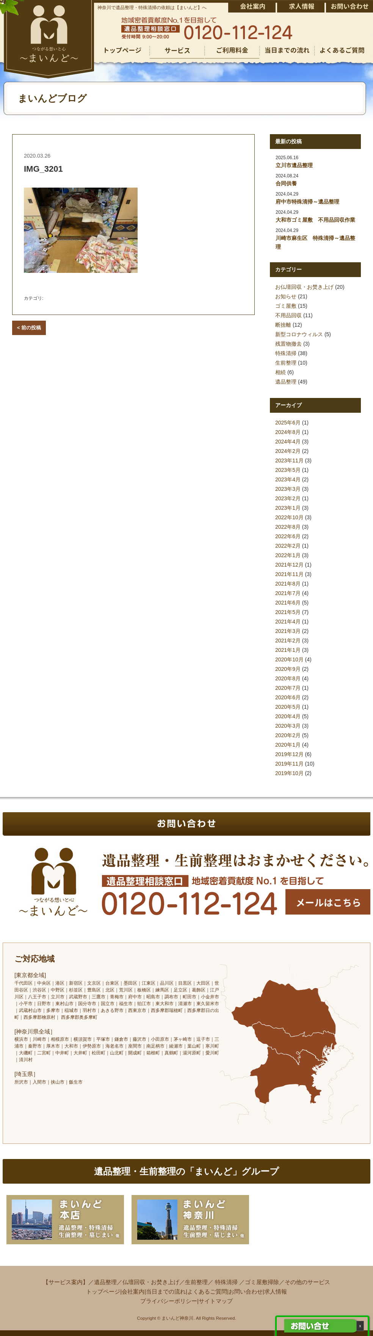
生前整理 (285, 363)
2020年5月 (288, 707)
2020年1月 (288, 745)
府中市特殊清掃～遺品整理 (307, 202)
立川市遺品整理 (294, 165)
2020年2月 (288, 735)
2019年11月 (289, 764)
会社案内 (133, 1291)
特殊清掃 (285, 353)
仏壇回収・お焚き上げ (150, 1282)
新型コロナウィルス (299, 334)
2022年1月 (288, 555)
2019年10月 (289, 773)
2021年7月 (288, 593)
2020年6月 (288, 697)
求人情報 (275, 1291)
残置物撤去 (288, 344)
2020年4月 (288, 716)
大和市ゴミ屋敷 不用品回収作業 (315, 220)
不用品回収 (288, 315)
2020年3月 (288, 726)
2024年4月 (288, 442)
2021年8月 (288, 584)
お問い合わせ (246, 1291)
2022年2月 (288, 546)
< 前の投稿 (29, 327)
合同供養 (286, 183)
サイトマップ (216, 1301)
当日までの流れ (166, 1291)
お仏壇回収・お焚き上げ (304, 287)
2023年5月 (288, 470)
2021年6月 (288, 603)
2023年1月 (288, 508)
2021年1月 (288, 650)
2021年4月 (288, 622)
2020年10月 (289, 659)
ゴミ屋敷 (285, 306)
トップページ (103, 1291)
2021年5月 (288, 612)
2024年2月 (288, 451)
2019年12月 (289, 754)
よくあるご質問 (207, 1291)
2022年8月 (288, 527)
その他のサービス (307, 1282)
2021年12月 (289, 565)
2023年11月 (289, 460)
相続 (280, 372)
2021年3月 (288, 631)
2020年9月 (288, 669)
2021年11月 (289, 574)
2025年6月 (288, 423)
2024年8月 (288, 432)
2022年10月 (289, 517)
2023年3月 (288, 489)
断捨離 (283, 325)
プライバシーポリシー (168, 1301)
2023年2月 (288, 498)
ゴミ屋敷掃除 (262, 1282)
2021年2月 (288, 640)
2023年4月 (288, 479)
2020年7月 (288, 688)
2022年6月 (288, 536)
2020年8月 (288, 678)
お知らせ (285, 296)
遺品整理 (285, 382)
